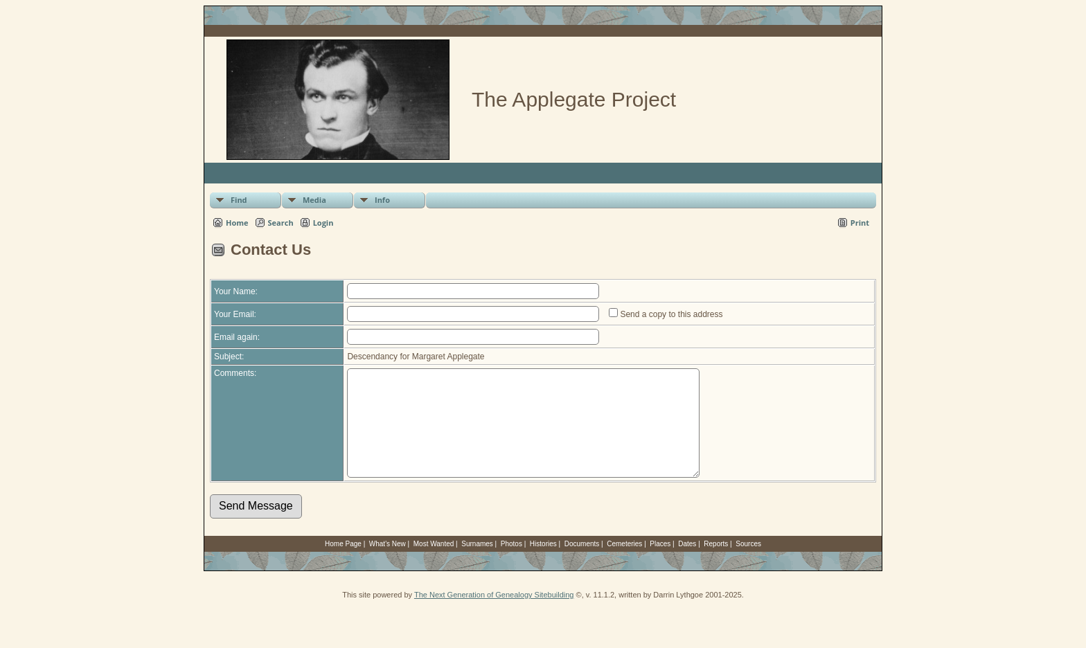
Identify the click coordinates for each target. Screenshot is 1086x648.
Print (860, 222)
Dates (687, 564)
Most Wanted (433, 564)
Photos (511, 564)
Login (323, 222)
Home (237, 222)
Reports (716, 564)
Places (660, 564)
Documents (582, 564)
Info (382, 200)
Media (314, 200)
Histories (543, 564)
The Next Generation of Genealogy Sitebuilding (494, 615)
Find (239, 200)
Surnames (477, 564)
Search (281, 222)
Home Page (343, 564)
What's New (387, 564)
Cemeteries (624, 564)
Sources (748, 564)
